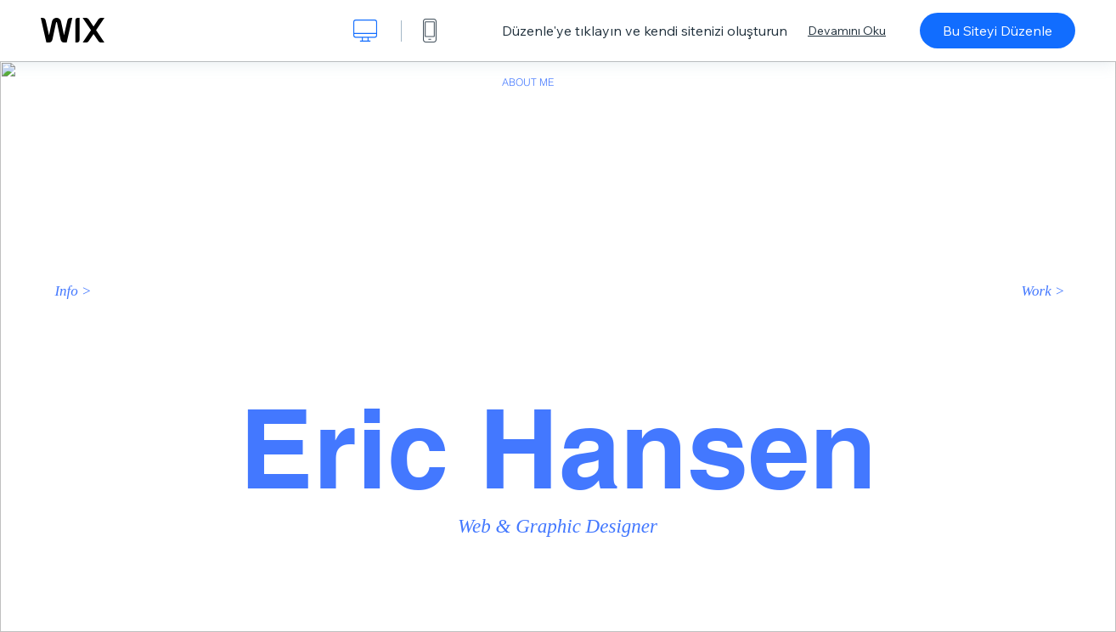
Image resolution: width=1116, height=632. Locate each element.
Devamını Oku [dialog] (847, 30)
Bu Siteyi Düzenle (997, 30)
